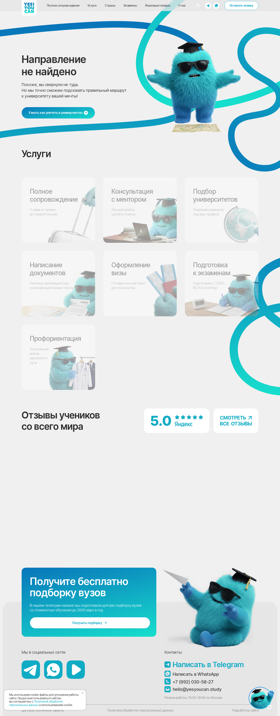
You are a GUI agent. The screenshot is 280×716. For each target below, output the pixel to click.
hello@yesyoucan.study (197, 689)
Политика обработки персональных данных (140, 710)
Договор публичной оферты (43, 710)
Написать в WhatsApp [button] (196, 674)
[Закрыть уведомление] (83, 693)
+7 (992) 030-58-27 (193, 682)
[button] (208, 5)
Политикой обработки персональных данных (36, 703)
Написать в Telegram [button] (208, 664)
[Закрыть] (269, 707)
